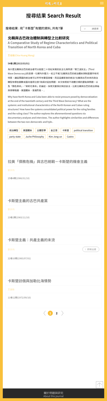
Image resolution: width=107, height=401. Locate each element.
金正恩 (54, 131)
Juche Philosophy (34, 137)
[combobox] (91, 28)
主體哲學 (41, 131)
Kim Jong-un (55, 137)
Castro (70, 137)
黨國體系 (27, 131)
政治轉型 (13, 131)
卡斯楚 (65, 131)
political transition (83, 131)
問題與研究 (53, 3)
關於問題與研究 (53, 394)
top (99, 385)
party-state (15, 137)
